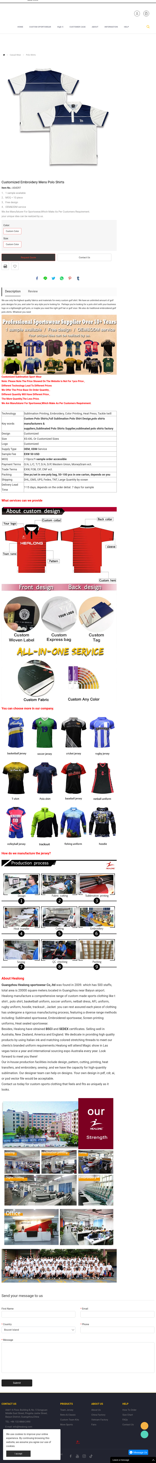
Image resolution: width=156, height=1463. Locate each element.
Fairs (93, 1424)
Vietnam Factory (99, 1419)
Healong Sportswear (81, 12)
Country (7, 1324)
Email (84, 1308)
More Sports (66, 1424)
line (45, 278)
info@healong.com (22, 1426)
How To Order (129, 1410)
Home (4, 55)
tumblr (78, 278)
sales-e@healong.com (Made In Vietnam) (56, 13)
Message (7, 1339)
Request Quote (28, 257)
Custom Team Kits (69, 1419)
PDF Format (5, 266)
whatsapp (61, 278)
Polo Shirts (31, 55)
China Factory (98, 1414)
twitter (53, 278)
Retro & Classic (68, 1414)
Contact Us (84, 257)
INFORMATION (111, 43)
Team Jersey (66, 1410)
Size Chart (127, 1414)
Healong (144, 1426)
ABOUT (95, 43)
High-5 (60, 43)
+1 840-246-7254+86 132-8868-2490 (32, 13)
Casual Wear (15, 55)
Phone (84, 1324)
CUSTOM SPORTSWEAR (40, 43)
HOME (20, 43)
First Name (8, 1308)
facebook (37, 278)
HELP (126, 43)
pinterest (70, 278)
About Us (96, 1410)
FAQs (125, 1419)
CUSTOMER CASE (78, 43)
